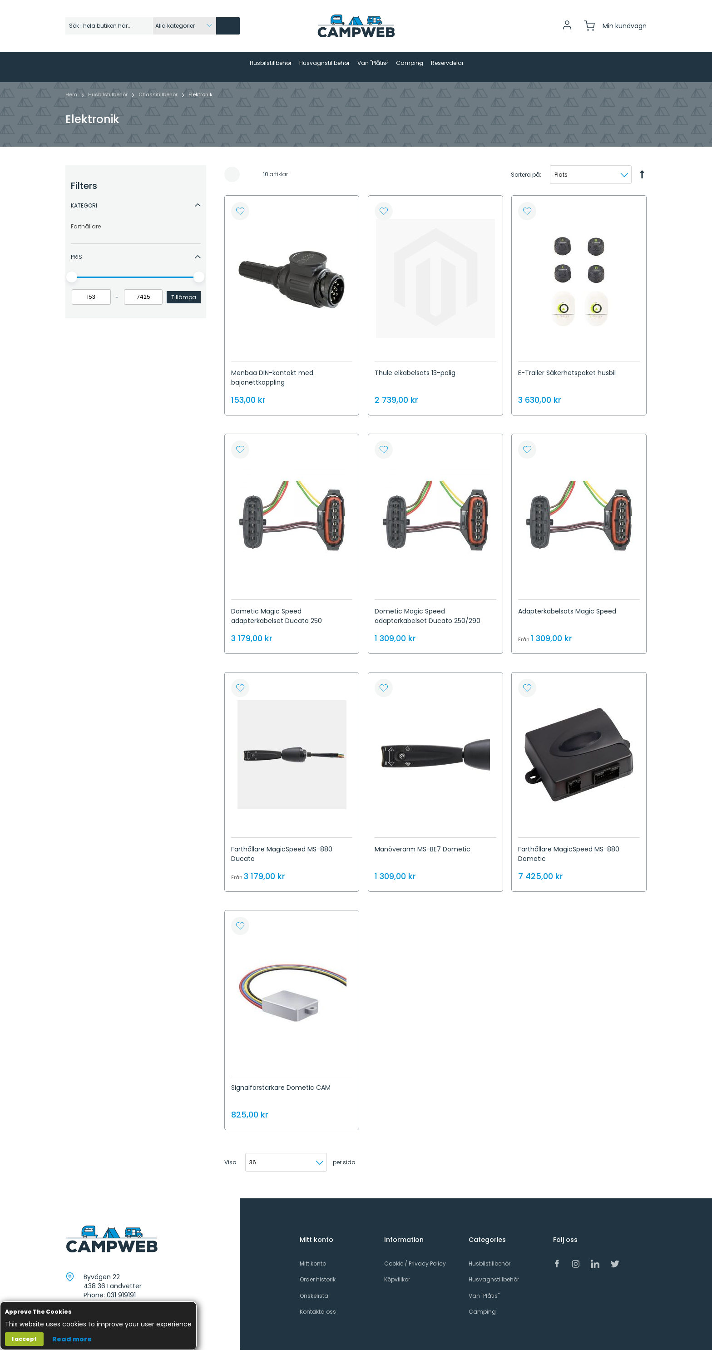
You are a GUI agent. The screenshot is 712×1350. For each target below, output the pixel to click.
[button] (240, 204)
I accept (24, 1339)
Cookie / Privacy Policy (415, 1256)
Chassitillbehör (158, 86)
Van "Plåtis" (484, 1288)
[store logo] (356, 26)
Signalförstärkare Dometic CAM (281, 1079)
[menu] (356, 63)
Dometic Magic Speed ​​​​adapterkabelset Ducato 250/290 (427, 608)
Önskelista (314, 1288)
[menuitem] (198, 63)
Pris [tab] (76, 249)
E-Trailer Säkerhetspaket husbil (567, 365)
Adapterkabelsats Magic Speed (567, 603)
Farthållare (86, 219)
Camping (482, 1304)
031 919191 (121, 1287)
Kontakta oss (318, 1304)
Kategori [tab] (84, 198)
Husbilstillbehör (108, 86)
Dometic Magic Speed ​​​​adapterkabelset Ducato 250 (276, 608)
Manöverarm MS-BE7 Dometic (422, 841)
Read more (72, 1339)
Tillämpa (183, 289)
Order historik (318, 1272)
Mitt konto (313, 1256)
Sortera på (525, 167)
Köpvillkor (397, 1272)
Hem (72, 86)
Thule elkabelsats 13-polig (415, 365)
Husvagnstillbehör (494, 1272)
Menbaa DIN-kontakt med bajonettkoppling (272, 370)
